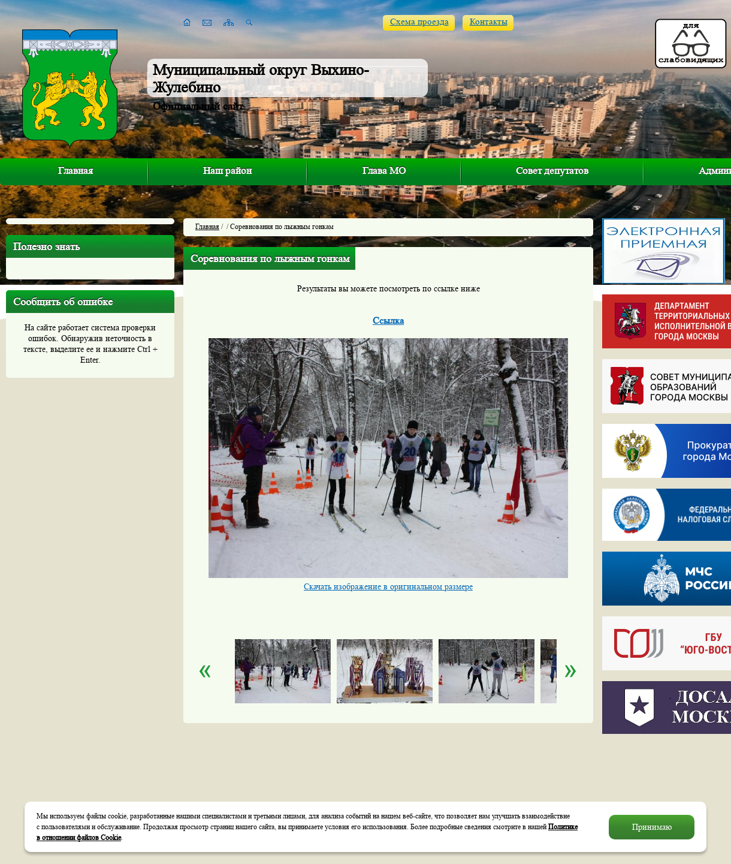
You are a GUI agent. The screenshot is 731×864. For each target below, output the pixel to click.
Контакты (489, 22)
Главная (75, 170)
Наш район (227, 170)
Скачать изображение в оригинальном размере (388, 586)
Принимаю (652, 827)
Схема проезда (419, 22)
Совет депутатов (552, 170)
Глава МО (384, 170)
